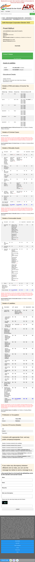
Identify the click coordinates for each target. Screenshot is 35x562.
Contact (17, 547)
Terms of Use (17, 549)
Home (2, 11)
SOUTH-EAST (28, 17)
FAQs (17, 552)
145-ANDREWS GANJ (7, 19)
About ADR (17, 543)
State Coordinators (17, 545)
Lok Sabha (8, 11)
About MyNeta (17, 541)
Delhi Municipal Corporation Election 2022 (14, 17)
